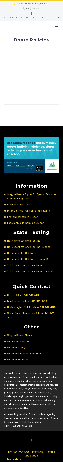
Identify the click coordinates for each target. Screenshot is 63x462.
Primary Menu (56, 26)
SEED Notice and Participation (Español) (30, 271)
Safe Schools (55, 17)
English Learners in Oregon (22, 216)
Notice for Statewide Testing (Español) (29, 246)
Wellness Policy (16, 347)
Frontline (42, 17)
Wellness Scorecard (18, 359)
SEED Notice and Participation (24, 265)
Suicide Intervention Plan (21, 341)
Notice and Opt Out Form (21, 253)
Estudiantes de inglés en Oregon (25, 222)
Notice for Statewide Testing (23, 240)
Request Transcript (18, 204)
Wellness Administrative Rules (24, 353)
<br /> (31, 77)
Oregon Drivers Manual (20, 335)
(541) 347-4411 (33, 8)
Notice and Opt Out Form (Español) (27, 259)
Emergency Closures (14, 17)
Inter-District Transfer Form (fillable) (29, 210)
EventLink (30, 17)
